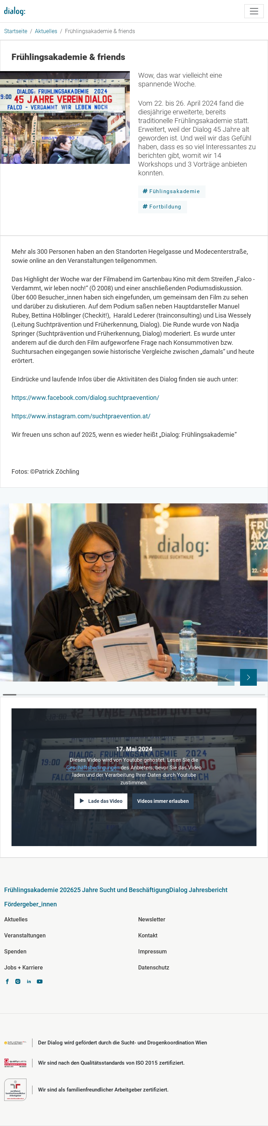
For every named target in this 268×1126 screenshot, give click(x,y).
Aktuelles (46, 31)
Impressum (152, 951)
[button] (248, 677)
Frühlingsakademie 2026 (39, 889)
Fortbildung (165, 207)
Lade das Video (105, 801)
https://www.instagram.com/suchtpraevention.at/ (81, 416)
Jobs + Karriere (23, 967)
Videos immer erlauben (163, 801)
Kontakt (147, 935)
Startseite (15, 31)
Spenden (15, 951)
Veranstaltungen (25, 935)
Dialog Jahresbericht (198, 889)
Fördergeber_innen (30, 904)
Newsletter (151, 919)
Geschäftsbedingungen (92, 767)
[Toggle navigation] (254, 11)
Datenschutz (153, 967)
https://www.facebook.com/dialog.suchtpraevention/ (85, 397)
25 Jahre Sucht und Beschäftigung (121, 889)
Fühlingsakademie (174, 191)
